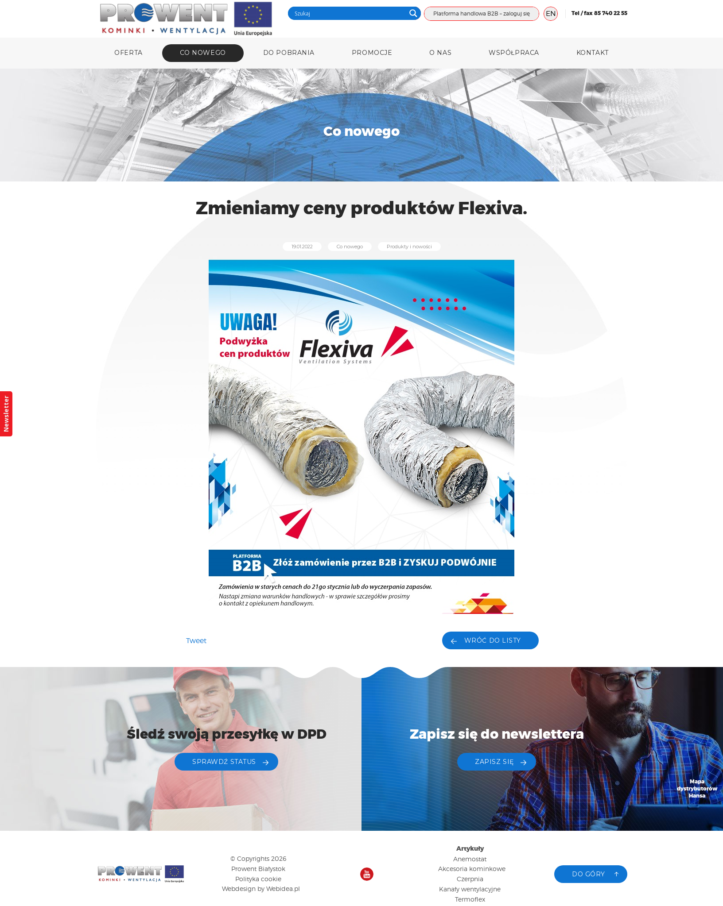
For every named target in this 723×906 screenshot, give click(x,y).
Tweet (196, 640)
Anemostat (469, 859)
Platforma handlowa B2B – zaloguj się (481, 13)
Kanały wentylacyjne (470, 889)
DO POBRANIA (289, 53)
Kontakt (592, 53)
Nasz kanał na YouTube (366, 874)
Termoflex (470, 899)
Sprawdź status (224, 762)
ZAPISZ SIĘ (494, 762)
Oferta (128, 53)
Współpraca (514, 53)
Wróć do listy (492, 640)
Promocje (372, 53)
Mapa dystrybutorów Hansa (697, 789)
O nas (440, 53)
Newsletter (6, 414)
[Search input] (349, 13)
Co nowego (203, 53)
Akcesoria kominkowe (471, 868)
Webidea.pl (283, 888)
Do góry (588, 874)
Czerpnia (470, 879)
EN (551, 13)
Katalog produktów (697, 846)
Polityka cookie (258, 879)
